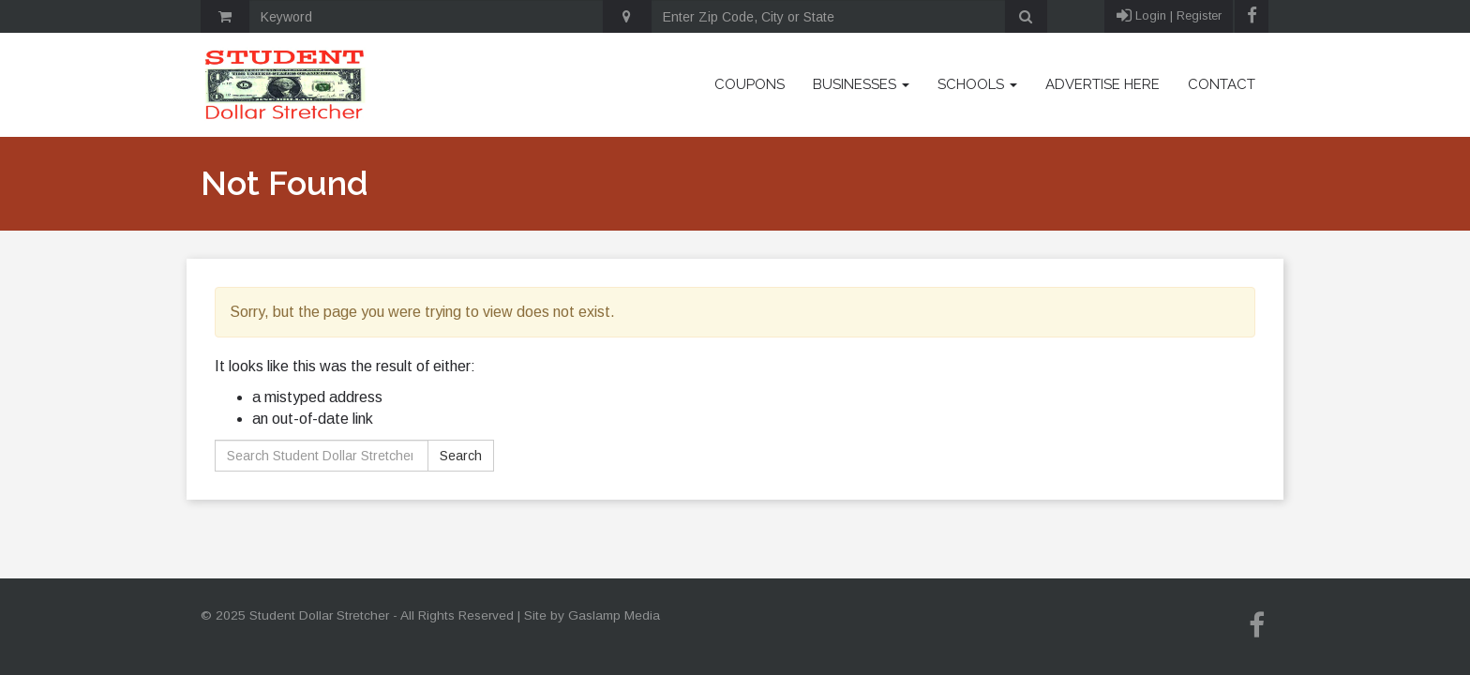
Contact (1221, 84)
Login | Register (1169, 16)
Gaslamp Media (614, 615)
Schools (977, 84)
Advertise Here (1102, 84)
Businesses (861, 84)
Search (461, 455)
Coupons (749, 84)
